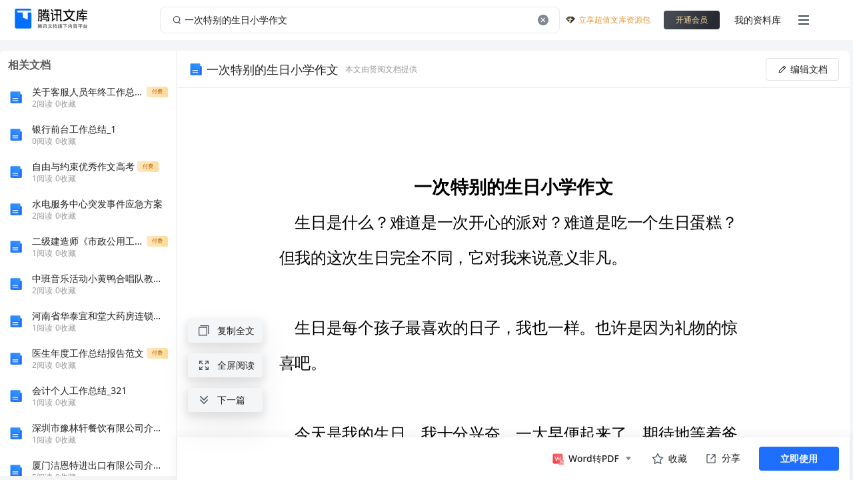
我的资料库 (757, 19)
